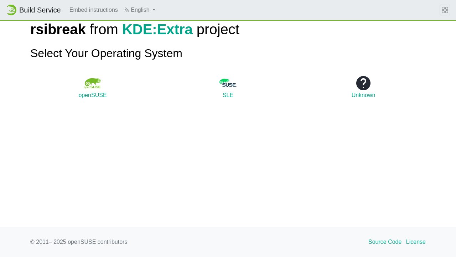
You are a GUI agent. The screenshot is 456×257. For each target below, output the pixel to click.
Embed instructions (93, 10)
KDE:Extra (157, 29)
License (416, 242)
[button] (139, 10)
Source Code (384, 242)
